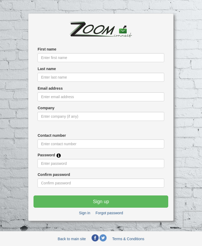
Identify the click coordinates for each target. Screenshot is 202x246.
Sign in (84, 213)
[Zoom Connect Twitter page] (103, 240)
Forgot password (109, 213)
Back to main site (72, 239)
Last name (46, 69)
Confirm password (53, 174)
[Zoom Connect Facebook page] (95, 240)
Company (45, 108)
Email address (50, 88)
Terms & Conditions (128, 239)
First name (46, 49)
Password (46, 155)
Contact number (51, 135)
